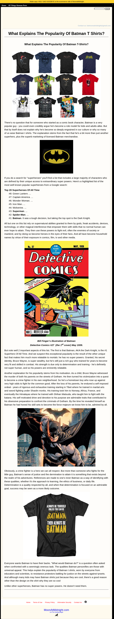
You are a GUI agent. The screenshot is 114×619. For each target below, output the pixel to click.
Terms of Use (37, 602)
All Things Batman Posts (17, 5)
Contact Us (78, 602)
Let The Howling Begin (56, 612)
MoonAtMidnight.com (56, 609)
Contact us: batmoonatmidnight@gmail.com (94, 26)
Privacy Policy (50, 602)
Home (4, 5)
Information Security (64, 602)
